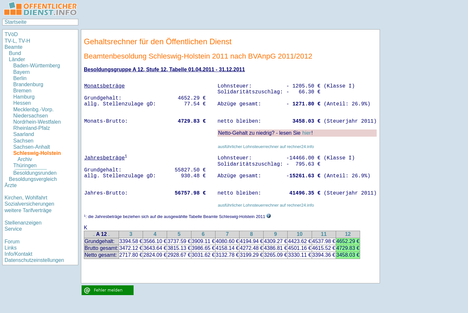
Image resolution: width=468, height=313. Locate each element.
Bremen (22, 90)
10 (300, 234)
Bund (15, 53)
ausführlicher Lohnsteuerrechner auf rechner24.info (266, 146)
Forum (12, 241)
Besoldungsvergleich (33, 179)
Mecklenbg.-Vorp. (33, 109)
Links (11, 248)
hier (306, 133)
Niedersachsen (30, 115)
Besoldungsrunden (35, 173)
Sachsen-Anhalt (31, 147)
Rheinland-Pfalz (31, 128)
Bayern (21, 72)
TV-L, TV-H (17, 41)
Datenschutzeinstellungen (34, 260)
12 (348, 234)
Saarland (23, 134)
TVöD (11, 34)
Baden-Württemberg (36, 65)
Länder (17, 59)
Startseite (16, 22)
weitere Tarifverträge (28, 210)
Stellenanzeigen (23, 222)
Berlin (20, 78)
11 (324, 234)
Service (13, 229)
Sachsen (23, 140)
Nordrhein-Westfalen (37, 122)
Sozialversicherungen (29, 204)
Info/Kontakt (18, 254)
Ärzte (11, 185)
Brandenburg (28, 84)
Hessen (22, 103)
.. (94, 235)
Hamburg (24, 97)
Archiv (25, 159)
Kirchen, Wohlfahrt (26, 197)
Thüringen (25, 165)
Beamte (13, 47)
